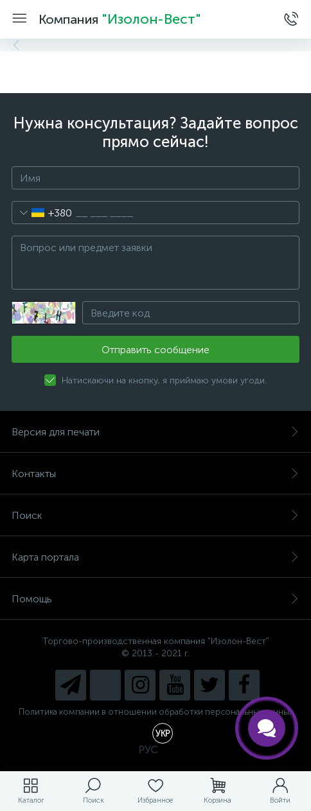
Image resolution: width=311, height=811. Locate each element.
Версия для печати (155, 432)
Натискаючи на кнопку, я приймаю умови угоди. (164, 380)
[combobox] (42, 212)
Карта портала (155, 557)
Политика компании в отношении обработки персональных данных (156, 712)
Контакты (155, 473)
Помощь (155, 599)
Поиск (155, 515)
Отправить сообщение (155, 350)
